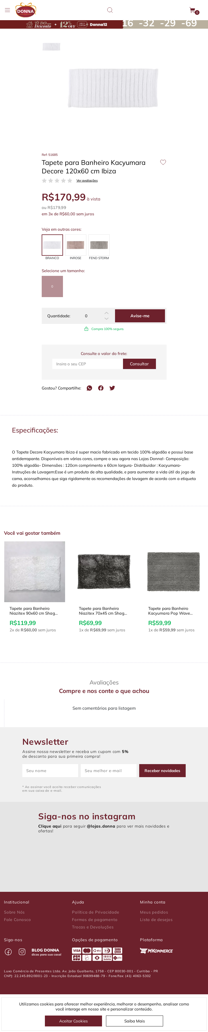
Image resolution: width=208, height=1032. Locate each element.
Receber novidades (162, 770)
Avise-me (140, 315)
